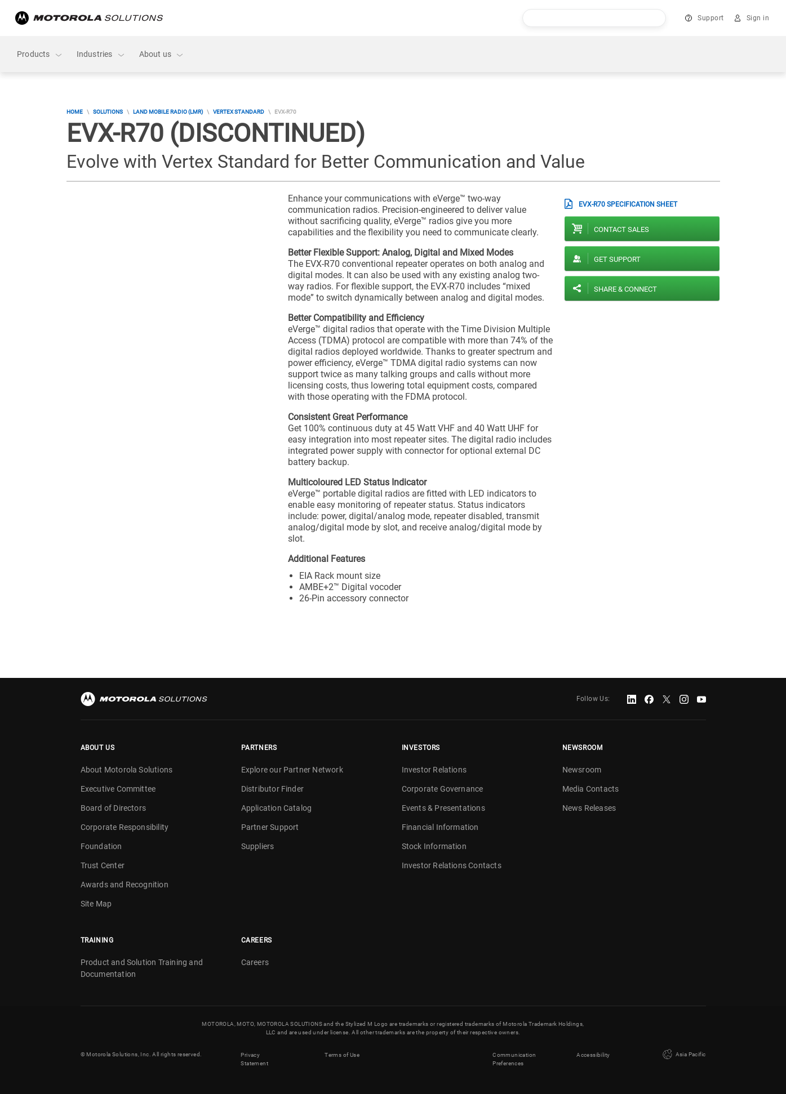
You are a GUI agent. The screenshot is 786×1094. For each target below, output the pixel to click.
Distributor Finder (272, 788)
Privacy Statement (254, 1058)
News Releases (589, 807)
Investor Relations (434, 769)
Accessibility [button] (593, 1054)
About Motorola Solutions (127, 769)
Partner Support (270, 827)
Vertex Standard (238, 112)
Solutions (108, 112)
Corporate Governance (442, 788)
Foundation (101, 846)
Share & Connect (625, 289)
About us (162, 54)
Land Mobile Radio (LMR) (168, 112)
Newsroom (582, 769)
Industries (101, 54)
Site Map (96, 903)
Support (711, 18)
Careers (255, 962)
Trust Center (103, 865)
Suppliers (257, 846)
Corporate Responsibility (125, 827)
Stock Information (434, 846)
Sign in (758, 18)
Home (74, 112)
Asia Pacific (682, 1054)
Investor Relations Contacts (451, 865)
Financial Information (440, 827)
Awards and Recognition (124, 884)
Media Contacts (590, 788)
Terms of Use (342, 1054)
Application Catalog (276, 807)
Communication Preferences (514, 1058)
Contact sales (621, 229)
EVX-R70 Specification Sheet (628, 204)
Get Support (617, 259)
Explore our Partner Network (292, 769)
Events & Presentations (443, 807)
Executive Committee (118, 788)
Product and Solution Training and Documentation (142, 968)
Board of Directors (113, 807)
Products (40, 54)
